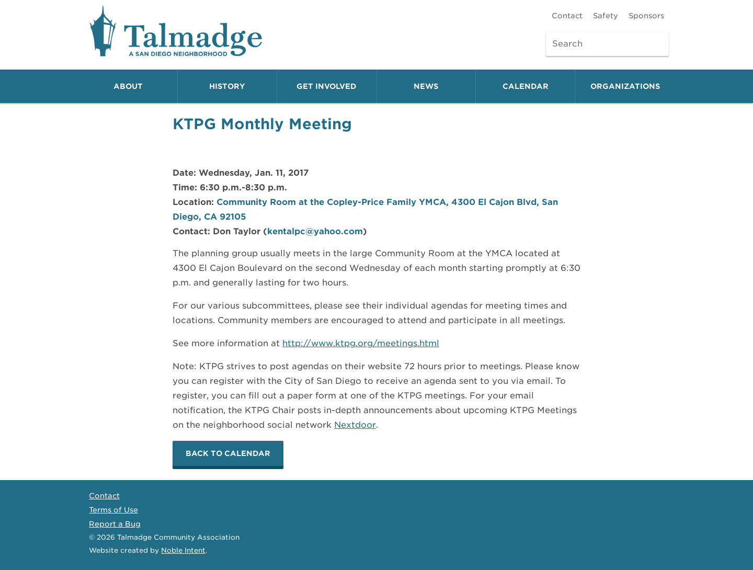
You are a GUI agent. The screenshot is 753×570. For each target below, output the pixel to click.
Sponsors (646, 16)
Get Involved (326, 86)
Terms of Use (113, 510)
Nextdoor (355, 425)
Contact (567, 16)
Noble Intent (183, 550)
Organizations (625, 86)
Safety (605, 16)
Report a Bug (115, 524)
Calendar (526, 86)
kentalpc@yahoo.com (315, 231)
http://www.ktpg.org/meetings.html (360, 343)
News (426, 86)
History (227, 86)
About (128, 86)
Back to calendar (228, 453)
